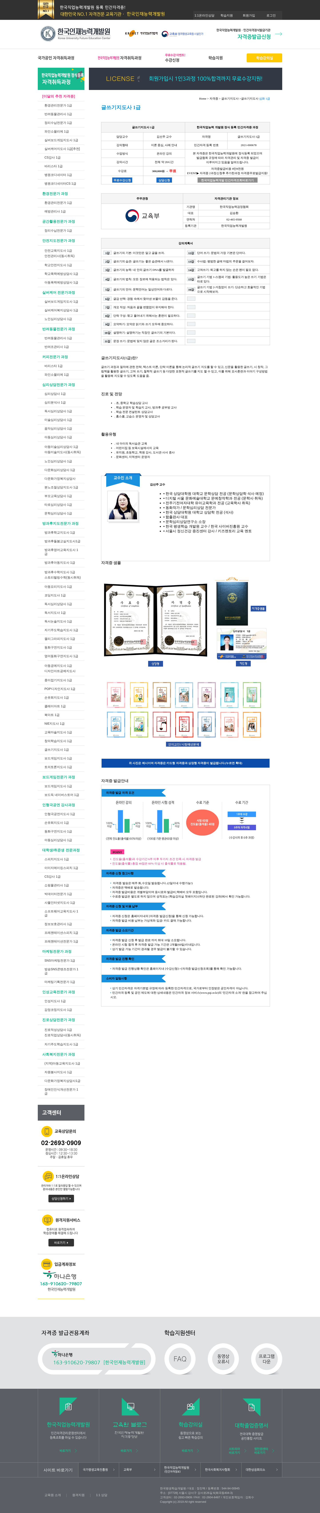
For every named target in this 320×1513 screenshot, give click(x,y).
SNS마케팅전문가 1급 (59, 960)
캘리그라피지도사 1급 (59, 638)
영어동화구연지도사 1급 (61, 656)
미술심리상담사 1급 (58, 420)
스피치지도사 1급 (56, 859)
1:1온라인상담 (204, 15)
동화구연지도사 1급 (58, 647)
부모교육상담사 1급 (58, 496)
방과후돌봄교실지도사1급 (62, 541)
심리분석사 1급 (55, 402)
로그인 (271, 15)
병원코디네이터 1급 (58, 175)
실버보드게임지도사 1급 (61, 140)
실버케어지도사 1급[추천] (62, 149)
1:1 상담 (101, 1495)
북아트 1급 (52, 715)
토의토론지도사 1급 (58, 767)
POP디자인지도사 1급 (59, 689)
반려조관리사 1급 (56, 347)
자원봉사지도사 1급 (58, 1072)
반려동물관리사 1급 (58, 114)
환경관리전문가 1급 (58, 105)
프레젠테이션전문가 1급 (61, 941)
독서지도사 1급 (55, 612)
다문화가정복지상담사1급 (62, 1081)
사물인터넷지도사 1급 (59, 902)
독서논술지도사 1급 (58, 621)
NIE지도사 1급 (54, 723)
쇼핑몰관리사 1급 (56, 885)
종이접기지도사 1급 (58, 680)
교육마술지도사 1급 (58, 732)
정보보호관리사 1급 (58, 924)
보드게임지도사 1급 (58, 758)
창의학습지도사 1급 (58, 741)
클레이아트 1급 (55, 706)
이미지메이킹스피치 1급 (61, 868)
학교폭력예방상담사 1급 (61, 273)
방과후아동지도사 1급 (59, 562)
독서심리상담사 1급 (58, 411)
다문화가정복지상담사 (60, 478)
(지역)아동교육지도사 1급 (62, 1063)
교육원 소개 (52, 1495)
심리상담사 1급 (55, 394)
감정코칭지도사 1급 (58, 1009)
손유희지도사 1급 (56, 697)
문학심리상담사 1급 (58, 513)
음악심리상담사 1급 (58, 428)
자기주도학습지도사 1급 (61, 630)
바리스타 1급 (53, 166)
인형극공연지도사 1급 (59, 814)
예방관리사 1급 (55, 211)
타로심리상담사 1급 (58, 504)
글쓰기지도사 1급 (56, 749)
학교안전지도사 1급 (58, 265)
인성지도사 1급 (55, 1001)
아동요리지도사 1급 (58, 586)
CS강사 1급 (52, 157)
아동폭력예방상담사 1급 (61, 282)
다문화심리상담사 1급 (59, 470)
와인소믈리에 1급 (56, 131)
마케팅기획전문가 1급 (59, 982)
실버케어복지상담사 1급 (61, 310)
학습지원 (226, 15)
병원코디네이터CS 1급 (60, 183)
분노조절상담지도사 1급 (61, 487)
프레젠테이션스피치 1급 (61, 932)
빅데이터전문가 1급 (58, 894)
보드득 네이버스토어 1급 (61, 795)
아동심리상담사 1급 (58, 437)
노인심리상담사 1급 (58, 319)
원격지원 (78, 1495)
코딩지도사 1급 (55, 595)
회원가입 (249, 15)
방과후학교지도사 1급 (59, 532)
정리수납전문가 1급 (58, 122)
